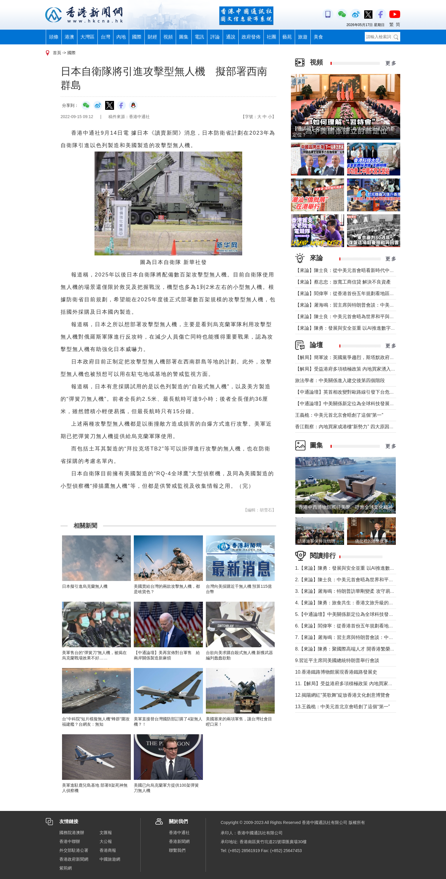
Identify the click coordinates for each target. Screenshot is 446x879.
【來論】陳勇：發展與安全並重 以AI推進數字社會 (347, 328)
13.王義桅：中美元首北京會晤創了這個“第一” (342, 706)
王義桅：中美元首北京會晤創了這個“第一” (339, 415)
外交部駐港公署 (73, 850)
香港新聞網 (179, 841)
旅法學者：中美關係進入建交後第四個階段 (340, 380)
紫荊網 (65, 868)
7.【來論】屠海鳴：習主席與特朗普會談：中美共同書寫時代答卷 (363, 637)
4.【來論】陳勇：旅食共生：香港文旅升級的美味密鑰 (351, 602)
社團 (271, 36)
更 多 (390, 63)
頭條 (53, 36)
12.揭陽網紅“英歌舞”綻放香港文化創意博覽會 (342, 695)
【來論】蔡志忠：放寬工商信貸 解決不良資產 (343, 281)
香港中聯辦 (69, 841)
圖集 (183, 36)
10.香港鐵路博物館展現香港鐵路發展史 (336, 671)
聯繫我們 (177, 850)
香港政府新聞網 (73, 859)
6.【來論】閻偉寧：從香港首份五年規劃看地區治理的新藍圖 (358, 625)
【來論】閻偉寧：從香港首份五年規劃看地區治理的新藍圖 (356, 293)
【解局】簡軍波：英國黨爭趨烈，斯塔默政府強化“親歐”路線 (358, 357)
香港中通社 (179, 832)
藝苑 (287, 36)
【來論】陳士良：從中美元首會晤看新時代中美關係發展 (354, 270)
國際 (136, 36)
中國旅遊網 (110, 859)
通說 (230, 36)
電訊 (199, 36)
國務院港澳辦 (71, 832)
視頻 (168, 36)
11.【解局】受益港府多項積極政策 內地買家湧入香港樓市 (355, 683)
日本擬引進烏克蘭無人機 (85, 586)
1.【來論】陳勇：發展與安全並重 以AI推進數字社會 (349, 568)
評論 (215, 36)
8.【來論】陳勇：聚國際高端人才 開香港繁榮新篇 (347, 648)
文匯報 (106, 832)
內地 (121, 36)
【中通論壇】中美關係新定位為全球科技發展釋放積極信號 (356, 403)
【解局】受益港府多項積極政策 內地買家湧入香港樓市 (352, 368)
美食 (318, 36)
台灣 (105, 36)
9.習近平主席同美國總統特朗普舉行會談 (337, 660)
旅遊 (302, 36)
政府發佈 (251, 36)
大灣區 (87, 36)
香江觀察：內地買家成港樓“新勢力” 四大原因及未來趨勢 (354, 426)
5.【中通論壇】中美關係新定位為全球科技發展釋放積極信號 (358, 614)
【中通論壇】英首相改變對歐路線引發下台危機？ (347, 392)
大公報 (106, 841)
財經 (152, 36)
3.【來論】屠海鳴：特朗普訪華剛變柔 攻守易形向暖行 (352, 591)
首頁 (57, 52)
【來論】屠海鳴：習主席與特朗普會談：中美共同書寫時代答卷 (361, 305)
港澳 (69, 36)
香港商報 (108, 850)
